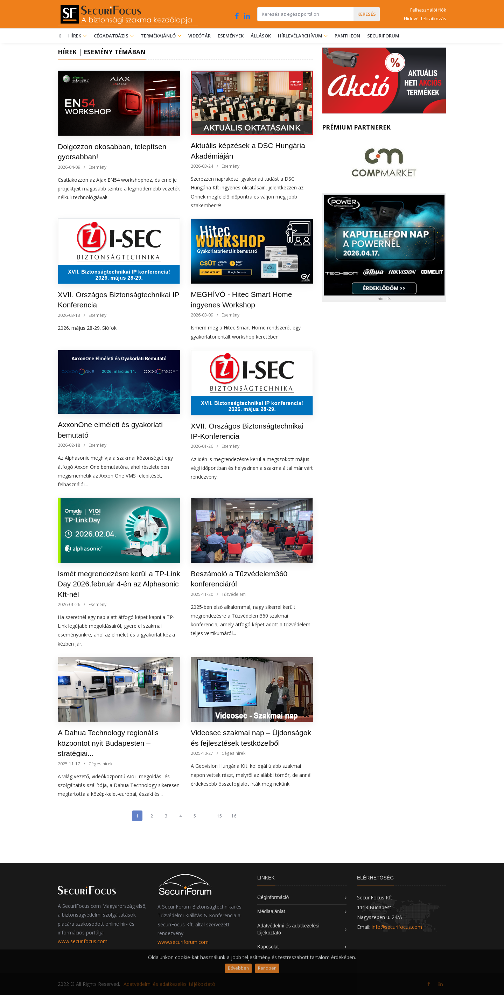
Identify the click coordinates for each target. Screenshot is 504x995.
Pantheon (347, 36)
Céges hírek (100, 764)
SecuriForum (383, 36)
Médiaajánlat (271, 911)
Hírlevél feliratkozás (425, 18)
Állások (261, 36)
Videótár (199, 36)
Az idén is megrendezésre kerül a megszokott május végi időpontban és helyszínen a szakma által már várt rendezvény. (252, 468)
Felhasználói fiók (428, 10)
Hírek (77, 36)
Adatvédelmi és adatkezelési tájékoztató (169, 984)
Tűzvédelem (234, 594)
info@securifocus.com (397, 927)
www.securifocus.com (82, 941)
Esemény (97, 167)
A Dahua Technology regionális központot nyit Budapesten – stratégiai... (108, 743)
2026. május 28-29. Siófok (87, 328)
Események (231, 36)
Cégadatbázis (112, 36)
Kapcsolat (268, 946)
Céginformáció (273, 897)
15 (219, 816)
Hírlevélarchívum (300, 36)
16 (233, 816)
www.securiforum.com (183, 942)
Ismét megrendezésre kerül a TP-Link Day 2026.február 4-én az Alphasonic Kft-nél (119, 584)
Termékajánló (161, 36)
